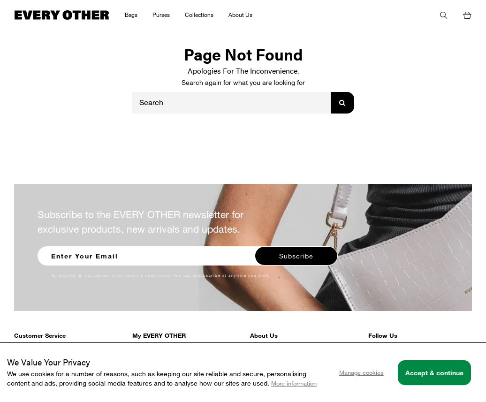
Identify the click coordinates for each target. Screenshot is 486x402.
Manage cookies (361, 372)
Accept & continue (434, 373)
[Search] (231, 103)
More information (294, 383)
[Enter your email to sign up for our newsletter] (147, 255)
